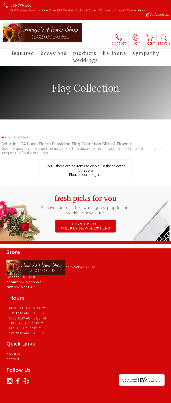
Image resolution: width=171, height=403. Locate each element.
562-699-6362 (21, 5)
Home (6, 137)
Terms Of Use (16, 401)
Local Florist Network (72, 401)
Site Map (99, 401)
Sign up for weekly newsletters (85, 226)
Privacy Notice (41, 401)
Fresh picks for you (85, 204)
